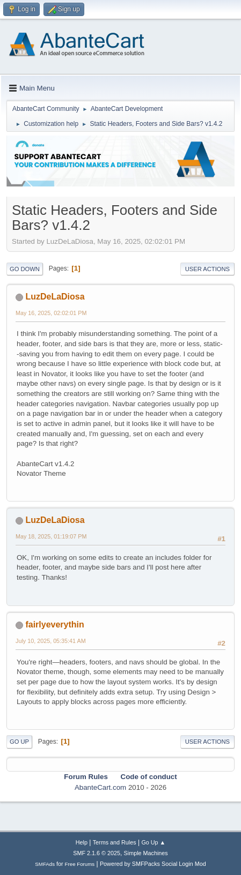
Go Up (19, 741)
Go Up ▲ (153, 842)
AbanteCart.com (100, 787)
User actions (207, 269)
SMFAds (45, 864)
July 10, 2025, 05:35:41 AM (51, 641)
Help (81, 842)
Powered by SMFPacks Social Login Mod (153, 864)
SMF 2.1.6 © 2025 (96, 853)
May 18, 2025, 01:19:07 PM (51, 536)
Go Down (25, 269)
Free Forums (80, 864)
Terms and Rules (114, 842)
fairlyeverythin (54, 624)
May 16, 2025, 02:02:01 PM (51, 313)
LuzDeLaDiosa (54, 296)
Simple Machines (146, 853)
